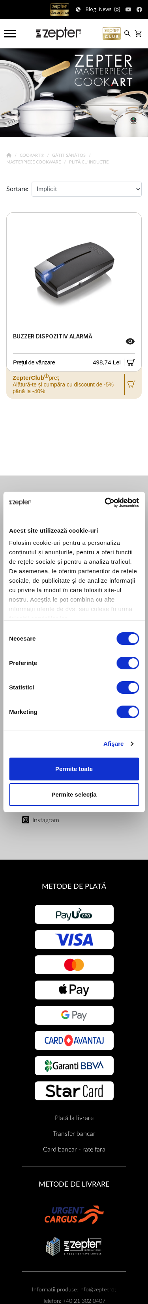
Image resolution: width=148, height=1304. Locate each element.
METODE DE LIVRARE (74, 1184)
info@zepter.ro (96, 1290)
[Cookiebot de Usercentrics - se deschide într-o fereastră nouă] (105, 503)
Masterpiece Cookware (34, 162)
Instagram (45, 820)
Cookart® (32, 155)
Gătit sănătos (69, 155)
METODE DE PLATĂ (74, 886)
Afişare (113, 743)
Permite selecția (73, 794)
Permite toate (74, 768)
